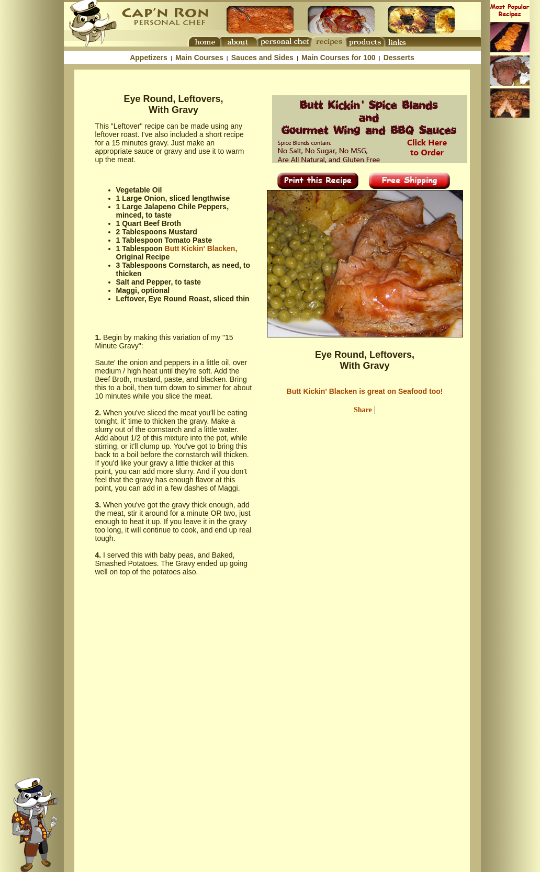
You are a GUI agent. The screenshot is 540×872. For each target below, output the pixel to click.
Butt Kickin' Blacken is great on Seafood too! (365, 391)
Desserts (399, 57)
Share (363, 410)
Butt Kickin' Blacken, (201, 248)
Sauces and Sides (262, 57)
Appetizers (148, 57)
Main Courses (199, 57)
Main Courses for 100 (338, 57)
